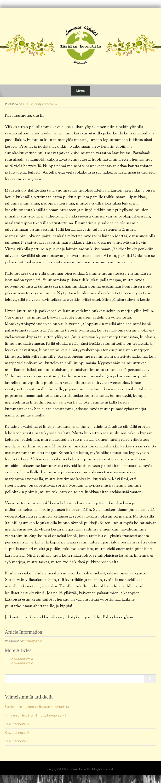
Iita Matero (49, 104)
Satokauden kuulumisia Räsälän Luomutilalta (37, 707)
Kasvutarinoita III (30, 641)
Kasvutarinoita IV (17, 724)
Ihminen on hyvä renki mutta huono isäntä (35, 715)
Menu (80, 90)
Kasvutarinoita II (16, 741)
